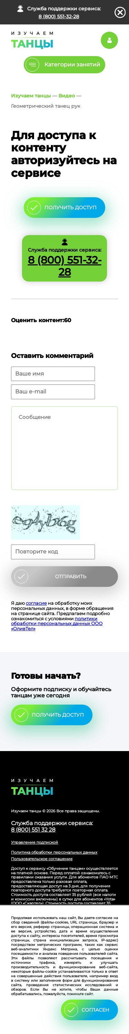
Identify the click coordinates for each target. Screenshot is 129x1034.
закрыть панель (120, 12)
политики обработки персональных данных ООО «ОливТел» (57, 624)
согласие (36, 603)
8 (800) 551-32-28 (59, 16)
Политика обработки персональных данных (54, 852)
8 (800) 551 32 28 (33, 829)
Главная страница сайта (64, 787)
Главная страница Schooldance (31, 40)
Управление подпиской (34, 842)
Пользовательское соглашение (42, 858)
